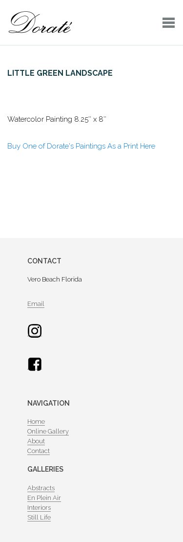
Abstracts (41, 488)
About (36, 441)
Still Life (39, 517)
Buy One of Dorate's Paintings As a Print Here (81, 146)
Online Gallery (48, 431)
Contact (38, 451)
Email (35, 303)
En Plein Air (44, 497)
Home (36, 421)
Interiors (39, 507)
